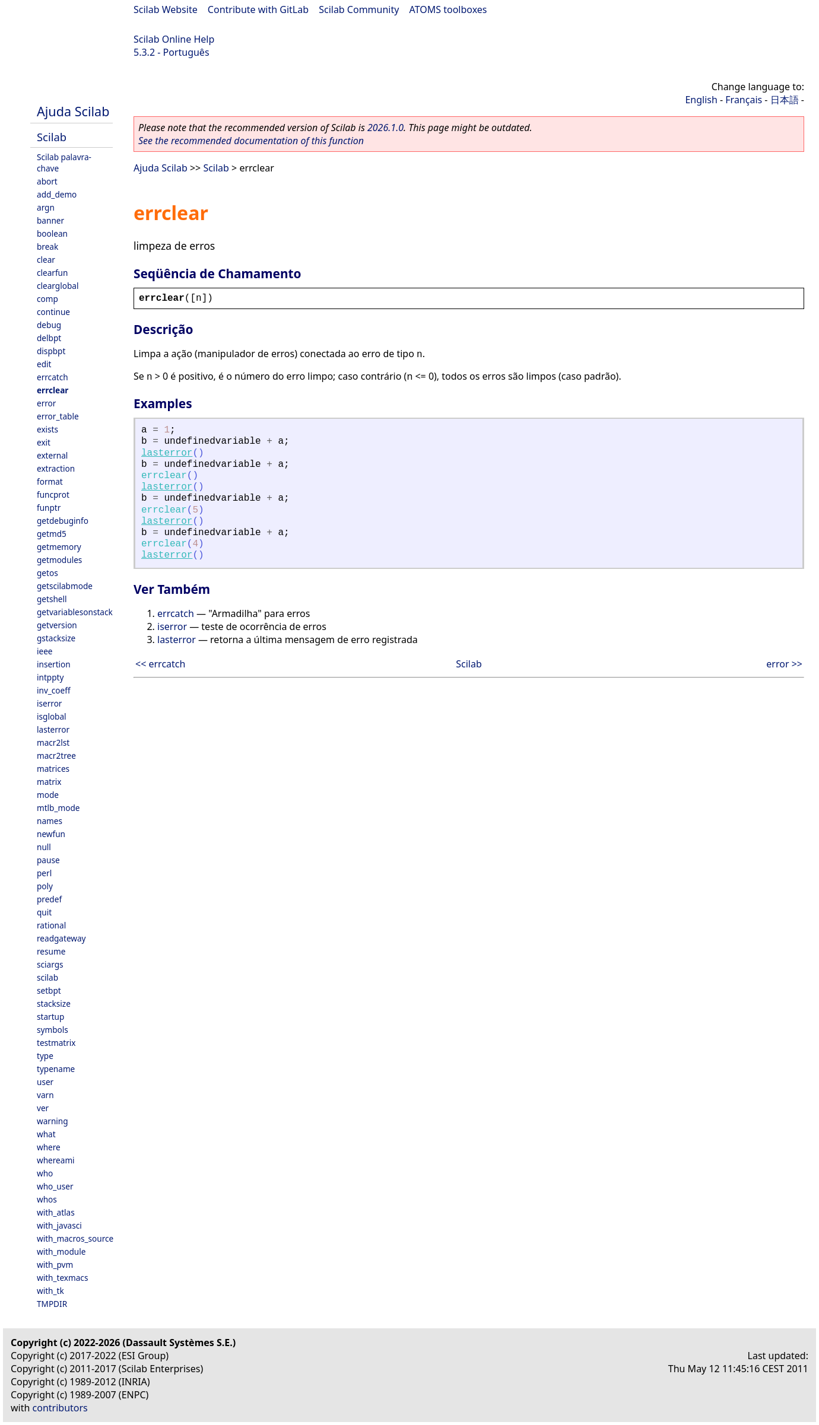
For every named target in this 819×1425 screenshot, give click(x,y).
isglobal (51, 716)
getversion (57, 625)
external (52, 455)
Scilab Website (166, 9)
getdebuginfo (62, 520)
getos (47, 572)
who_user (55, 1186)
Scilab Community (359, 9)
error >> (784, 663)
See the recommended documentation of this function (251, 140)
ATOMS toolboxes (448, 9)
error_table (58, 416)
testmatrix (56, 1042)
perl (44, 873)
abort (47, 181)
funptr (49, 507)
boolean (52, 233)
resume (51, 951)
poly (45, 886)
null (44, 847)
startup (50, 1016)
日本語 (784, 99)
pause (48, 860)
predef (49, 899)
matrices (53, 768)
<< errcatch (160, 663)
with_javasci (59, 1225)
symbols (52, 1029)
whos (47, 1199)
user (45, 1081)
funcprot (53, 494)
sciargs (50, 964)
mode (48, 794)
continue (53, 311)
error (46, 403)
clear (46, 259)
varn (45, 1094)
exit (43, 442)
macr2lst (53, 742)
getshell (52, 599)
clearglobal (57, 285)
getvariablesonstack (75, 612)
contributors (60, 1407)
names (49, 820)
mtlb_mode (58, 807)
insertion (54, 664)
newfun (51, 833)
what (46, 1134)
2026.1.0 (385, 127)
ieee (45, 651)
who (45, 1173)
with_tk (50, 1290)
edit (44, 364)
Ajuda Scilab (73, 111)
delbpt (49, 337)
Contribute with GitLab (258, 9)
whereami (56, 1160)
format (50, 481)
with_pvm (55, 1264)
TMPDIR (52, 1303)
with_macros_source (75, 1238)
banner (50, 220)
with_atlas (56, 1212)
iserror (49, 703)
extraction (56, 468)
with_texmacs (62, 1277)
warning (52, 1121)
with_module (61, 1251)
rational (51, 925)
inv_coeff (54, 690)
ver (43, 1108)
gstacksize (56, 638)
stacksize (54, 1003)
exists (47, 429)
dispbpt (51, 351)
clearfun (52, 272)
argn (46, 207)
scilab (47, 977)
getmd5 (51, 533)
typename (56, 1068)
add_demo (57, 194)
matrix (49, 781)
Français (743, 99)
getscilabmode (65, 585)
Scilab (51, 136)
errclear (52, 390)
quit (44, 912)
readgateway (61, 938)
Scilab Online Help (174, 39)
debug (49, 324)
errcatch (52, 377)
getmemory (59, 546)
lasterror (53, 729)
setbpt (49, 990)
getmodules (59, 559)
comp (47, 298)
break (47, 246)
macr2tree (56, 755)
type (45, 1055)
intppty (50, 677)
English (701, 99)
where (49, 1147)
